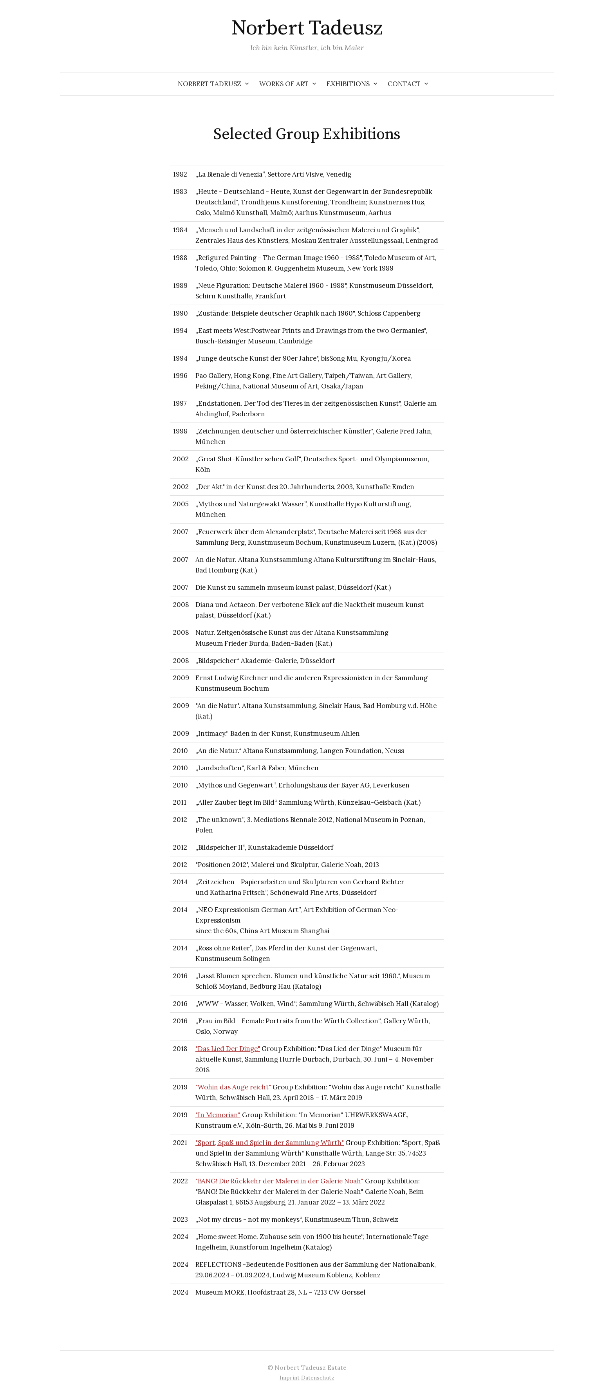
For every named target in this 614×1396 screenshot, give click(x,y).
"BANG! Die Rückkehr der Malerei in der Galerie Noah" (279, 1181)
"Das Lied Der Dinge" (227, 1048)
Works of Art (284, 83)
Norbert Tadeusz (307, 28)
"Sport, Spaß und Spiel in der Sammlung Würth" (269, 1142)
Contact (404, 83)
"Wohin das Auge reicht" (233, 1087)
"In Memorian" (217, 1115)
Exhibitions (348, 83)
